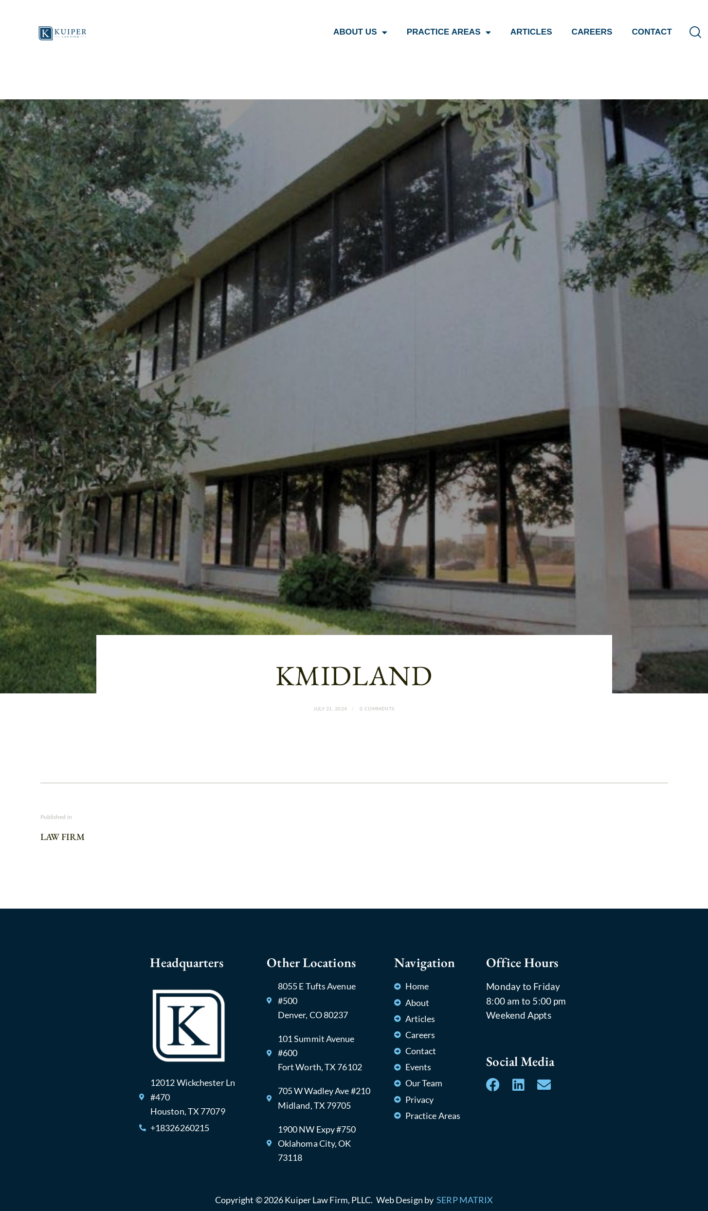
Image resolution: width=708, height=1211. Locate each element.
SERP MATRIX (464, 1199)
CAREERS (592, 32)
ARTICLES (531, 32)
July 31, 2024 (330, 708)
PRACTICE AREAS (449, 32)
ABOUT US (360, 32)
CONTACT (652, 32)
